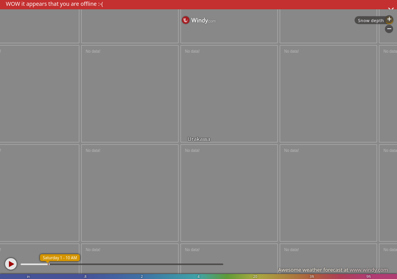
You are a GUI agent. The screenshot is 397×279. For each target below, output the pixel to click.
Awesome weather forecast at (333, 269)
